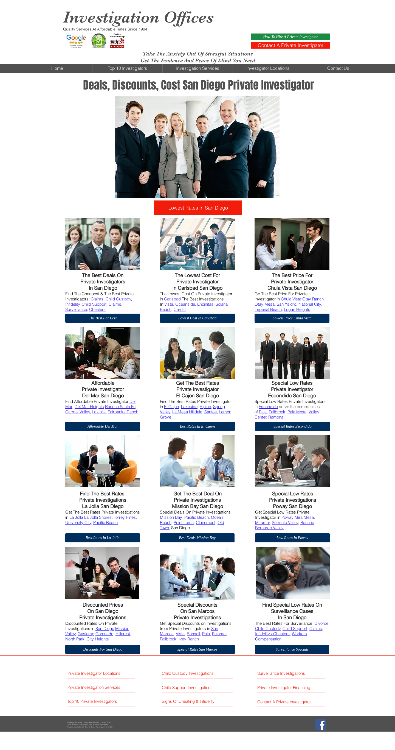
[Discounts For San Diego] (102, 649)
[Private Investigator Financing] (291, 687)
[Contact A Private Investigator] (290, 45)
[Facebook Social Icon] (320, 724)
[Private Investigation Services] (100, 687)
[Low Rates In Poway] (292, 537)
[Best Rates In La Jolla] (102, 537)
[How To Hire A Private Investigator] (290, 37)
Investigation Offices (138, 17)
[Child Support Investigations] (193, 687)
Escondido (268, 406)
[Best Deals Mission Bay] (197, 537)
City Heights (98, 639)
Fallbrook (277, 411)
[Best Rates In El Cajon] (197, 426)
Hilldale (195, 411)
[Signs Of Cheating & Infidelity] (189, 701)
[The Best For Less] (102, 318)
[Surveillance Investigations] (281, 673)
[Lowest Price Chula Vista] (292, 318)
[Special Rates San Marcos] (197, 649)
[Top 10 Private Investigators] (100, 701)
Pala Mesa (296, 411)
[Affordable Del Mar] (102, 426)
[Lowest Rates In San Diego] (198, 207)
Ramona (275, 417)
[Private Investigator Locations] (100, 673)
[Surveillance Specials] (292, 649)
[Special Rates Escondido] (292, 426)
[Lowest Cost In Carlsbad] (197, 318)
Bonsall (193, 633)
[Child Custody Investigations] (189, 673)
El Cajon (171, 406)
